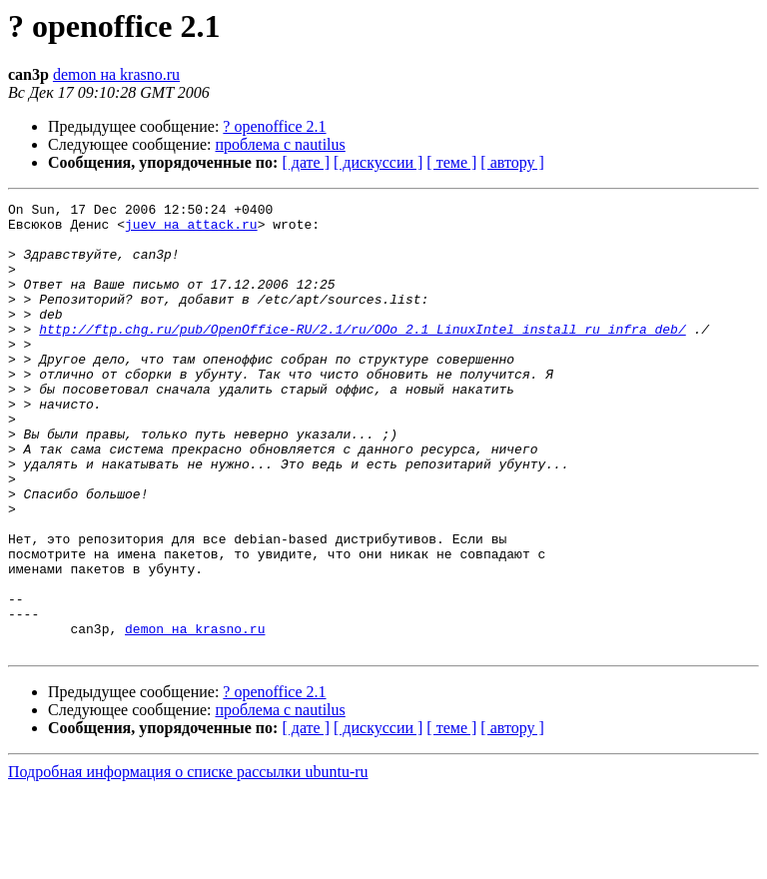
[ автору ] (511, 162)
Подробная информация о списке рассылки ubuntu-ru (188, 861)
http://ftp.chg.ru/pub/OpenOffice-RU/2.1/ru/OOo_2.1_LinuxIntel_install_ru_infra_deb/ (362, 356)
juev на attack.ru (191, 230)
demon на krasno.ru (116, 74)
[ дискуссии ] (378, 162)
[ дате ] (306, 162)
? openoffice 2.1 (274, 126)
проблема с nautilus (281, 144)
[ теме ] (451, 162)
